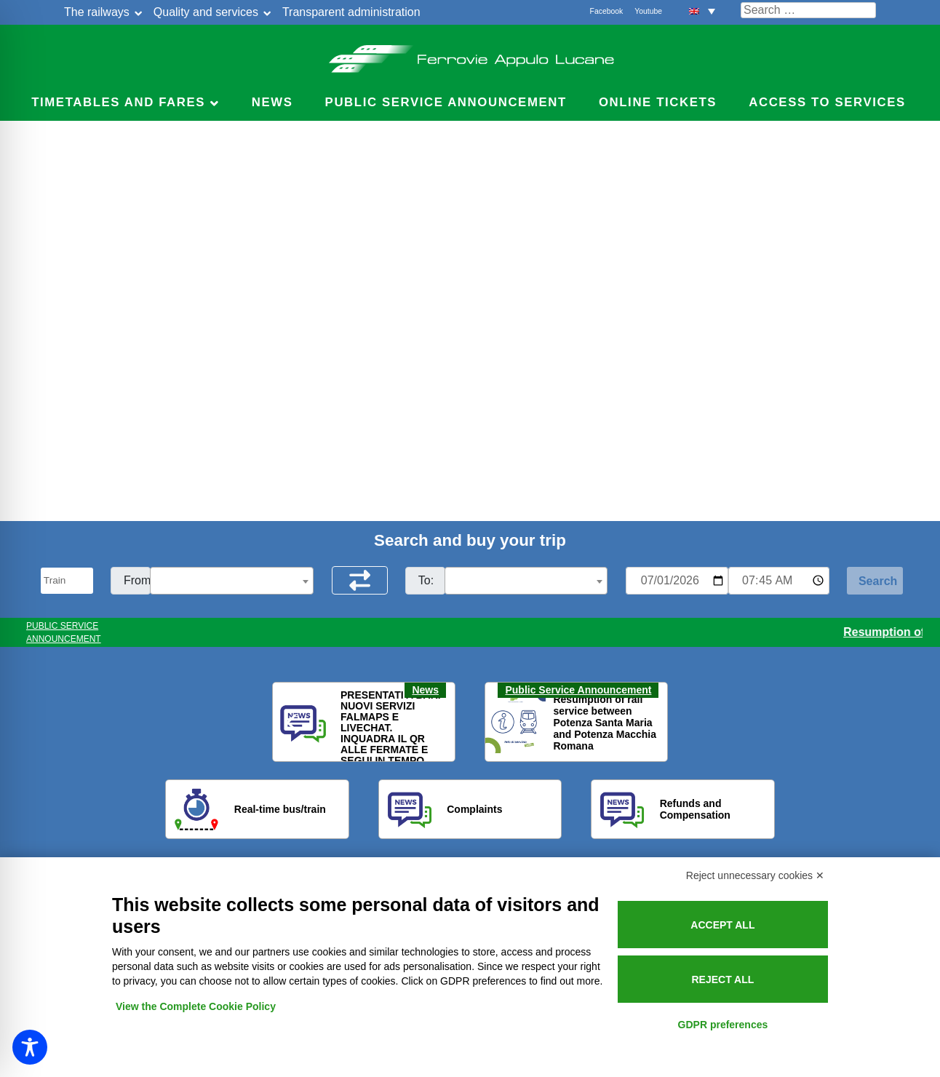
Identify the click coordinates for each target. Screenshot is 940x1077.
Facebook (607, 11)
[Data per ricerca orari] (677, 581)
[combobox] (232, 581)
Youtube (648, 11)
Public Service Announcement (578, 690)
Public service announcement (446, 102)
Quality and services (206, 12)
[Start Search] (875, 581)
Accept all (722, 925)
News (272, 102)
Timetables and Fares (118, 102)
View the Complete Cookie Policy (196, 1006)
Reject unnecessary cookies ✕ (755, 875)
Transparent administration (351, 12)
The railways (97, 12)
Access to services (827, 102)
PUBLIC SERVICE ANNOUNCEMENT (63, 632)
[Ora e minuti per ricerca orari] (778, 581)
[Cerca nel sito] (808, 10)
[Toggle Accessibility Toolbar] (30, 1047)
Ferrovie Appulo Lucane (470, 54)
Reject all (722, 979)
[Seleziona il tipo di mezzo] (67, 581)
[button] (702, 10)
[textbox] (232, 581)
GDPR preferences (723, 1024)
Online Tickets (658, 102)
